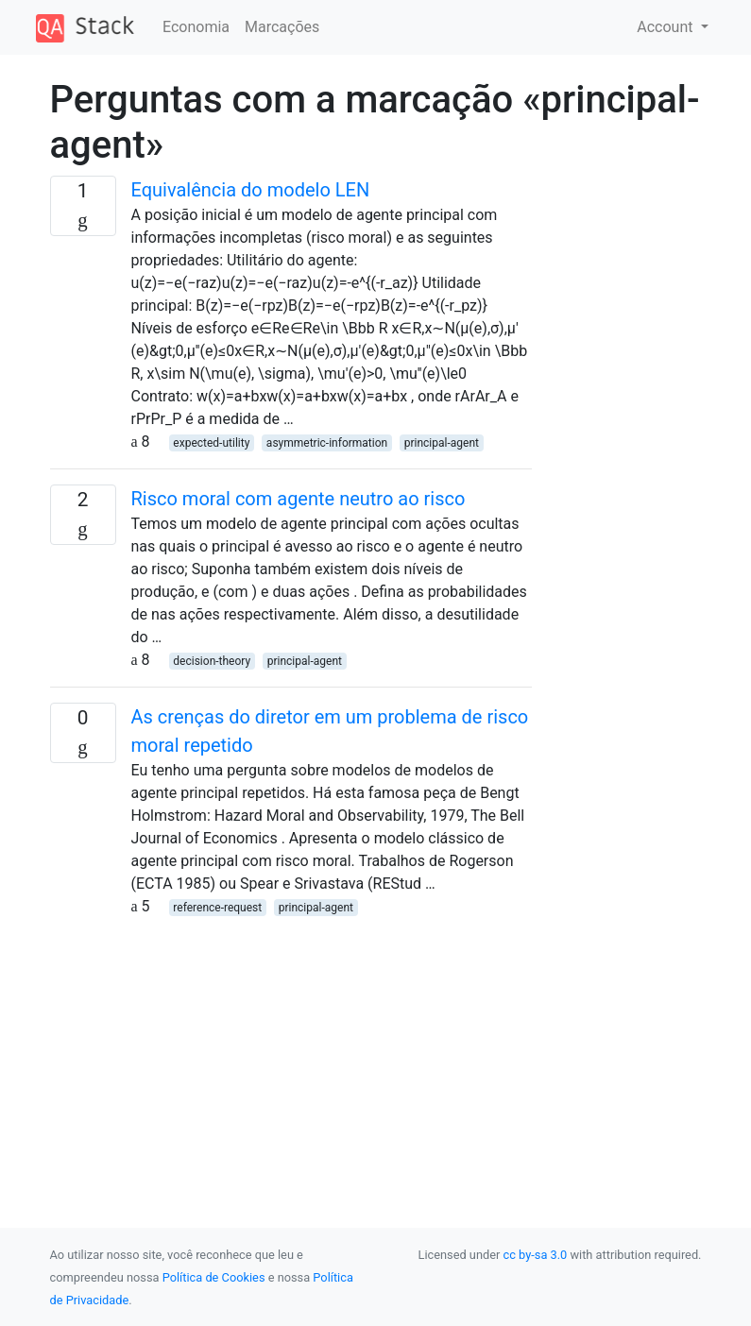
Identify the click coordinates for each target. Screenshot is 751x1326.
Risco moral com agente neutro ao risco (298, 498)
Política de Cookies (213, 1277)
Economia (196, 27)
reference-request (217, 907)
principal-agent (441, 443)
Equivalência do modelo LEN (250, 189)
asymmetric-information (326, 443)
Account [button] (666, 27)
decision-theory (211, 661)
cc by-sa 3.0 (536, 1255)
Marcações (282, 27)
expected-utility (211, 443)
